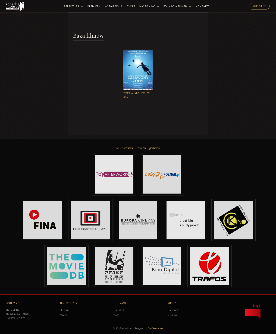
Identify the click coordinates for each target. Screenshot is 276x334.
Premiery (93, 6)
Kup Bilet (259, 6)
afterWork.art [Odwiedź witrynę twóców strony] (154, 328)
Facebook (173, 310)
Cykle (131, 6)
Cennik (64, 315)
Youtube (172, 315)
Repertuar (73, 6)
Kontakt (202, 6)
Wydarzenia (113, 6)
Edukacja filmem (177, 6)
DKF (116, 315)
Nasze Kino (149, 6)
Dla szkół (119, 310)
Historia (64, 310)
